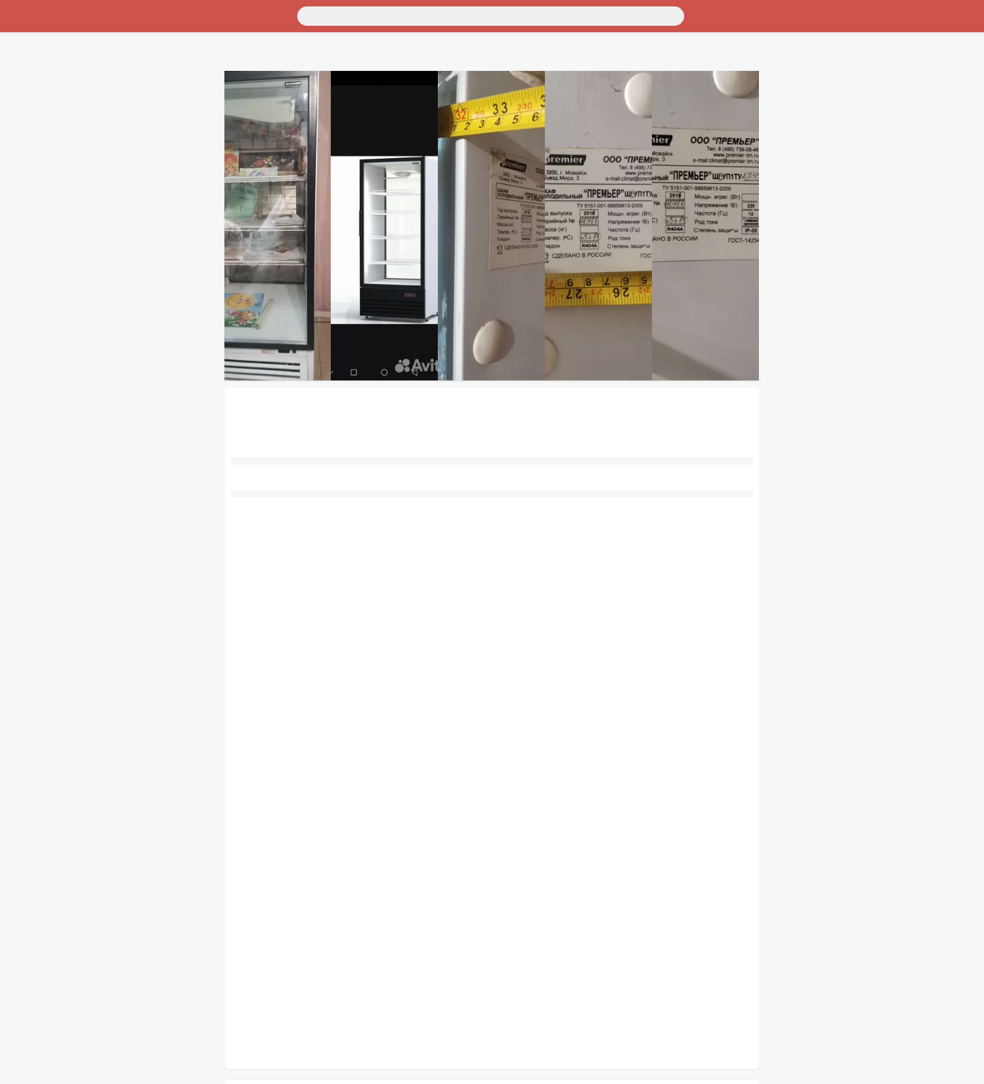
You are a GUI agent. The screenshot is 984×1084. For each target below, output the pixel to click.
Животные (28, 117)
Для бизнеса (32, 105)
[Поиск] (127, 15)
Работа (20, 128)
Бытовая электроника (52, 82)
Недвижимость (38, 59)
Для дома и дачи (41, 47)
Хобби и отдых (37, 93)
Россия (20, 24)
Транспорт (28, 35)
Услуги (20, 140)
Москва (55, 24)
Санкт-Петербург (112, 24)
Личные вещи (35, 70)
